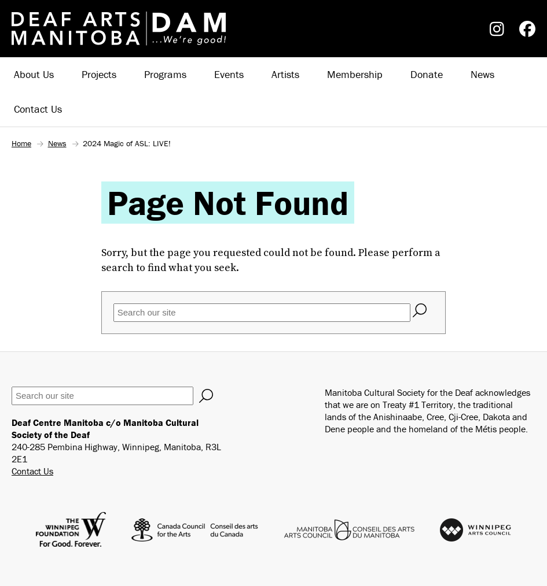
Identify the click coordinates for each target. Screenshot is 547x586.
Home (21, 143)
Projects (99, 74)
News (482, 74)
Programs (165, 74)
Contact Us (38, 109)
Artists (285, 74)
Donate (426, 74)
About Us (34, 74)
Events (229, 74)
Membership (355, 74)
